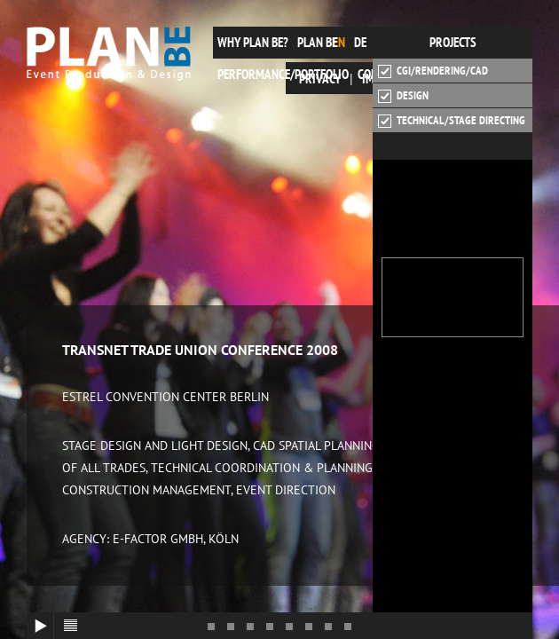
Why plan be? (252, 42)
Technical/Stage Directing (451, 120)
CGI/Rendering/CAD (433, 71)
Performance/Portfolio (283, 74)
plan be (317, 42)
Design (403, 95)
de (360, 42)
